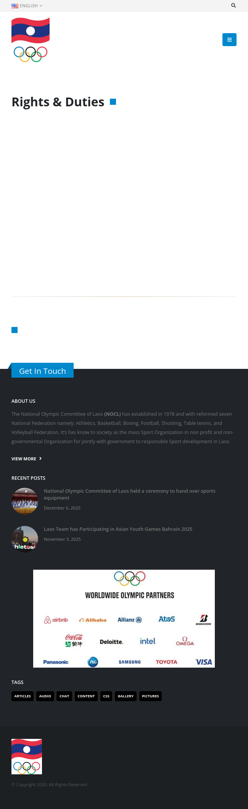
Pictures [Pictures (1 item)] (150, 696)
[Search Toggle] (233, 5)
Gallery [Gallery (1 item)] (126, 696)
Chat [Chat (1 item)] (64, 696)
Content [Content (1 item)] (86, 696)
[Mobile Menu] (229, 39)
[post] (24, 500)
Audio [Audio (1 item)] (45, 696)
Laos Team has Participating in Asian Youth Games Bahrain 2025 (118, 529)
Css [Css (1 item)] (106, 696)
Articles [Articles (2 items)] (22, 696)
